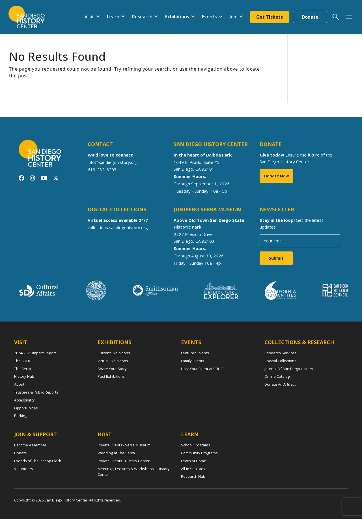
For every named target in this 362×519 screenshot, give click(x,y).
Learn (113, 17)
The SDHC (22, 360)
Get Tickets (269, 17)
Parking (20, 415)
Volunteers (23, 468)
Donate (310, 17)
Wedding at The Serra (116, 452)
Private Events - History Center (124, 460)
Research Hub (193, 476)
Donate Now (276, 176)
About (19, 384)
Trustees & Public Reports (36, 392)
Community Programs (199, 452)
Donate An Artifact (280, 384)
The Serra (22, 368)
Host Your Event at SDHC (202, 368)
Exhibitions (177, 17)
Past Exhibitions (111, 376)
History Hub (24, 376)
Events (209, 17)
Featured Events (195, 352)
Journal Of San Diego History (288, 368)
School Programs (195, 445)
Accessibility (24, 400)
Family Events (192, 360)
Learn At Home (193, 460)
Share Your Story (112, 368)
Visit (89, 17)
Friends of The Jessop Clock (37, 460)
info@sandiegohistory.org (113, 162)
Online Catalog (277, 376)
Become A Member (30, 445)
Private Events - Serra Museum (124, 445)
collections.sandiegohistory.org (118, 227)
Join (234, 17)
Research (142, 17)
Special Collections (280, 360)
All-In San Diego (194, 468)
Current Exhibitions (114, 352)
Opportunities (26, 408)
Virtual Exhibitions (113, 360)
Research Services (280, 352)
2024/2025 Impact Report (35, 352)
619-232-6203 (102, 169)
